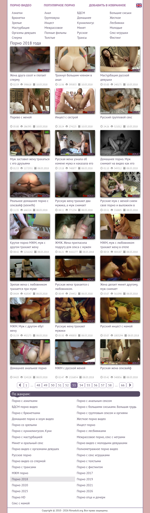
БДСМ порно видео (25, 407)
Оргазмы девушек (24, 33)
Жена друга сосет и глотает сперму (28, 77)
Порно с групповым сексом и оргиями (102, 413)
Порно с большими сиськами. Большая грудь (106, 407)
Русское (82, 33)
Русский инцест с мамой (116, 326)
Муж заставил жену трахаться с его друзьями (30, 161)
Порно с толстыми (89, 461)
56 (95, 385)
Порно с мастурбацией (27, 437)
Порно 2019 (85, 479)
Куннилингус (85, 23)
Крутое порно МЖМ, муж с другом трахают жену (27, 245)
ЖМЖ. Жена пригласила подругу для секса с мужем (73, 245)
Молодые (116, 28)
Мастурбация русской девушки (114, 77)
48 (38, 385)
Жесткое (115, 18)
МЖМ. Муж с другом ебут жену (27, 328)
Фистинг (115, 38)
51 (60, 385)
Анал (47, 13)
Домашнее (84, 18)
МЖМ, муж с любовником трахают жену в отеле (117, 245)
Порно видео (20, 5)
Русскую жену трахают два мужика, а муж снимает (73, 203)
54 (81, 385)
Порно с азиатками (25, 401)
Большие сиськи (120, 13)
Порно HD (18, 497)
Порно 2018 (20, 479)
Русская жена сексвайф (116, 368)
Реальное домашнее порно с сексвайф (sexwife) (29, 203)
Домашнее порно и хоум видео (33, 419)
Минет (81, 28)
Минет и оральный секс (27, 443)
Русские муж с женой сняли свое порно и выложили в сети (118, 203)
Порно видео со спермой (28, 461)
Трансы (82, 38)
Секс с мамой (21, 503)
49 (45, 385)
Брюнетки (18, 18)
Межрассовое (53, 28)
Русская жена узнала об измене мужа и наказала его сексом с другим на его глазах (74, 161)
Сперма (17, 38)
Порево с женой (21, 117)
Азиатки (17, 13)
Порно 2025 (20, 491)
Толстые (49, 38)
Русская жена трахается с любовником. (72, 286)
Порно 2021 (85, 485)
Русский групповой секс (116, 117)
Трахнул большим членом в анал (73, 77)
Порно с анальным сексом (94, 401)
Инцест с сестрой (66, 117)
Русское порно (21, 455)
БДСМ (81, 13)
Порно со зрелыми (24, 425)
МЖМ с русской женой (70, 368)
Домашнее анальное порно (28, 368)
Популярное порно (59, 5)
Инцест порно (86, 425)
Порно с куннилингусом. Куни (32, 431)
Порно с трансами (24, 467)
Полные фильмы (55, 33)
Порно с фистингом (90, 467)
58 (110, 385)
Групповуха (51, 18)
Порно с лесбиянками (91, 431)
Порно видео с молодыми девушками (102, 443)
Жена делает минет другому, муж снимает (119, 286)
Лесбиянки (117, 23)
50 (53, 385)
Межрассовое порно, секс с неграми (101, 437)
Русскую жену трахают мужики (70, 328)
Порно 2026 (85, 491)
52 (67, 385)
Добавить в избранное (107, 5)
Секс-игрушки (119, 33)
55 (88, 385)
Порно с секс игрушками (93, 455)
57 (103, 385)
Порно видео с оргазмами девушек (35, 449)
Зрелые (17, 23)
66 (123, 385)
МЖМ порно (20, 473)
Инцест (49, 23)
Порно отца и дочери (91, 497)
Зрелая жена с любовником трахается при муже (28, 286)
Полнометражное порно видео (97, 449)
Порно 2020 (20, 485)
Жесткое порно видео (91, 419)
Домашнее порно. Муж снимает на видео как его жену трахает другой (117, 161)
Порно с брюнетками (26, 413)
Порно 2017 (85, 473)
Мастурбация (20, 28)
